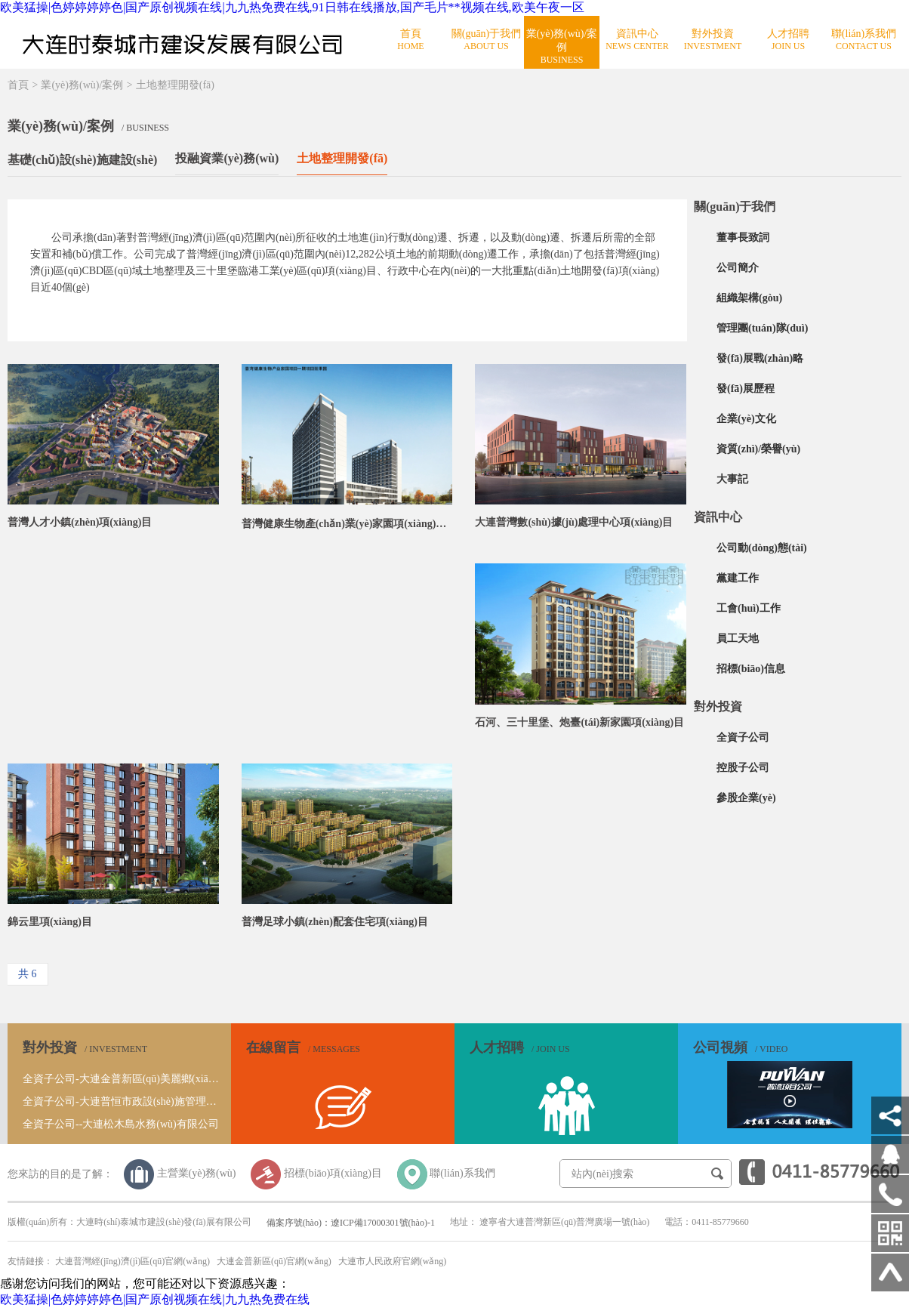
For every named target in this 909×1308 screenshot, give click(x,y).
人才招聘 (520, 1047)
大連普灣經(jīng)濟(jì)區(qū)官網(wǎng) (132, 1261)
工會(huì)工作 (748, 608)
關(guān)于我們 (734, 206)
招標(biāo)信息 (750, 668)
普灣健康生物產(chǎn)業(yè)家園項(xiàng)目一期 (347, 523)
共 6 (27, 973)
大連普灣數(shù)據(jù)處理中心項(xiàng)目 (574, 522)
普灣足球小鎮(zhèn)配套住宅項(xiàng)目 (335, 921)
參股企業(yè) (746, 798)
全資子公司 (742, 737)
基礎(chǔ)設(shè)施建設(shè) (82, 159)
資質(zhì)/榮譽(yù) (758, 449)
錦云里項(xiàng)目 (50, 921)
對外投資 (718, 706)
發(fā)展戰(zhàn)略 (759, 358)
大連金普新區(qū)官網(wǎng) (274, 1261)
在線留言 (303, 1047)
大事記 (732, 479)
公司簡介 (737, 267)
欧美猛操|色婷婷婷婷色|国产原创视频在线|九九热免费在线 (155, 1299)
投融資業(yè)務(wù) (227, 158)
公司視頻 (740, 1047)
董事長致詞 (742, 237)
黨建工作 (737, 578)
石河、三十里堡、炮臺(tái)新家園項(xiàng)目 (579, 722)
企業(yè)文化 (746, 418)
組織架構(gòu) (749, 298)
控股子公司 (742, 767)
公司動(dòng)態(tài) (761, 548)
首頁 (18, 85)
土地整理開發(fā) (175, 85)
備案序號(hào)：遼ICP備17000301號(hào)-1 (351, 1222)
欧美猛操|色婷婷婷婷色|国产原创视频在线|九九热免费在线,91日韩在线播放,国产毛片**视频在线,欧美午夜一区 (292, 7)
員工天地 (737, 638)
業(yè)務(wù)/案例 (82, 85)
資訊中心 (718, 517)
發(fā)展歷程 (745, 388)
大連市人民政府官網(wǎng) (392, 1261)
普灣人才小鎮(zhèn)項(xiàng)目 (80, 522)
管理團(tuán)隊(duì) (762, 328)
